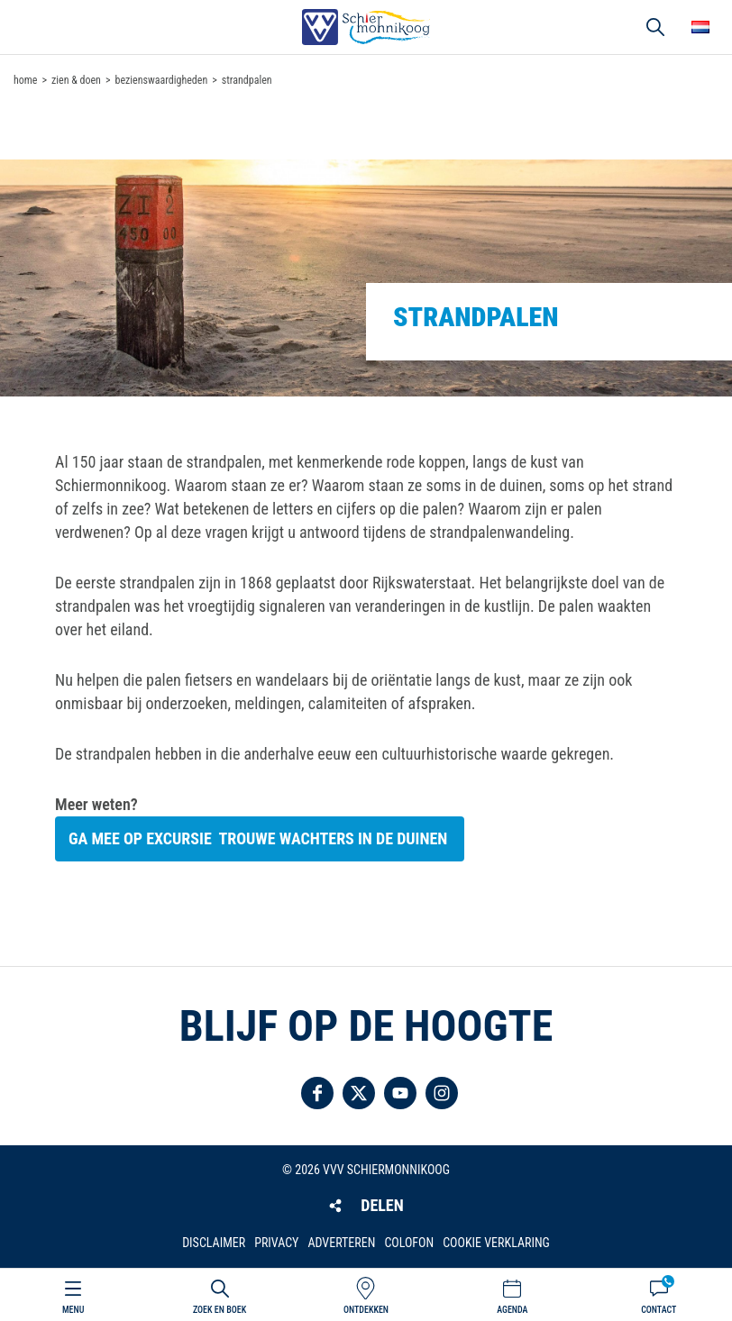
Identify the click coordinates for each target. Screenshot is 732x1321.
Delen (382, 1205)
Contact (658, 1310)
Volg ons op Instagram (441, 1093)
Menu (73, 1310)
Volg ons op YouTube (400, 1093)
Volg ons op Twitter (359, 1093)
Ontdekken (366, 1310)
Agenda (512, 1310)
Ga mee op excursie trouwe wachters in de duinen (260, 838)
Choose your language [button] (700, 27)
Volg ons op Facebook (317, 1093)
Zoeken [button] (655, 27)
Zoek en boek (219, 1310)
